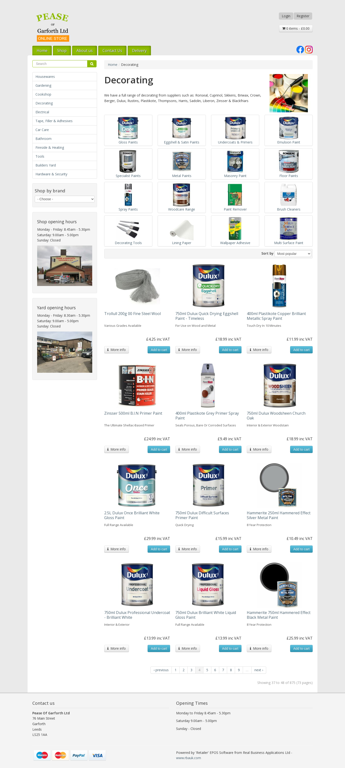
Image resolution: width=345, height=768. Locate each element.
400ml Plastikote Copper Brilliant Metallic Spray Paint (276, 316)
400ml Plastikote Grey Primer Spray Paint (207, 416)
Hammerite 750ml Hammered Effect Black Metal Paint (278, 615)
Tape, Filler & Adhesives (54, 121)
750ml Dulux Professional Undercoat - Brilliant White (137, 615)
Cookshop (43, 94)
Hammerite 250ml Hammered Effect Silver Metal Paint (278, 515)
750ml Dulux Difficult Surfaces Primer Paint (202, 515)
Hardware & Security (51, 174)
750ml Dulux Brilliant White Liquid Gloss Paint (205, 615)
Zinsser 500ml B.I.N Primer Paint (133, 413)
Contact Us (112, 50)
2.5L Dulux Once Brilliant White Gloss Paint (132, 515)
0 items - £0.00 (296, 28)
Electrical (42, 112)
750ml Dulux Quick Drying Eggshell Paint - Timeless (206, 316)
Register (303, 16)
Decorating (44, 103)
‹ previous (161, 670)
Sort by (267, 253)
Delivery (139, 50)
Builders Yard (45, 165)
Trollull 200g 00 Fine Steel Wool (132, 313)
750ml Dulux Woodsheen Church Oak (276, 416)
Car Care (42, 129)
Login (286, 16)
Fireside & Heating (49, 147)
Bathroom (43, 138)
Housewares (45, 76)
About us (84, 50)
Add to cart (159, 350)
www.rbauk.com (188, 758)
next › (258, 670)
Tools (39, 156)
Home (42, 50)
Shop (62, 50)
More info (116, 349)
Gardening (43, 85)
